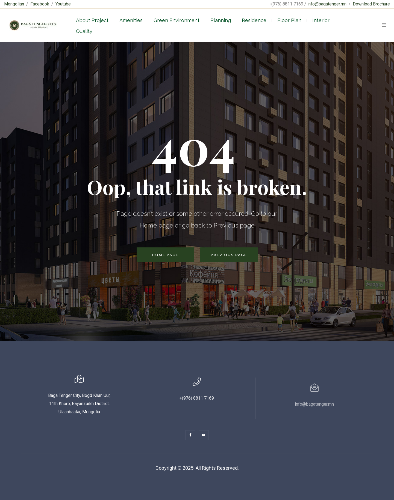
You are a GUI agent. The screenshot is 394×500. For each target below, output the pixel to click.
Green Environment (176, 20)
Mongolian (14, 4)
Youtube (63, 4)
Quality (84, 31)
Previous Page (229, 255)
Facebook (39, 4)
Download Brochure (371, 4)
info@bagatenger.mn (326, 4)
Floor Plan (289, 20)
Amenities (131, 20)
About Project (92, 20)
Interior (321, 20)
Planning (220, 20)
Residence (254, 20)
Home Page (165, 255)
